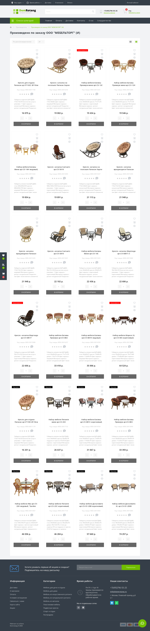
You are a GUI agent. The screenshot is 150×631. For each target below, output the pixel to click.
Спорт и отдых (49, 611)
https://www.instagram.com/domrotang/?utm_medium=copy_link (78, 607)
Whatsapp (116, 603)
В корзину (26, 124)
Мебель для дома (50, 591)
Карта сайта (15, 604)
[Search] (93, 11)
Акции (12, 608)
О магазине (59, 3)
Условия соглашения (18, 598)
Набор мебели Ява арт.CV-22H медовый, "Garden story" (26, 506)
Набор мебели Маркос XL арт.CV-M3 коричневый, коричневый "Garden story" (124, 337)
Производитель (21, 27)
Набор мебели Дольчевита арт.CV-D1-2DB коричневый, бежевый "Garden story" (91, 506)
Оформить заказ (134, 13)
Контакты (81, 20)
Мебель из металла (51, 601)
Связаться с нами (17, 601)
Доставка (48, 3)
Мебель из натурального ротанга (56, 598)
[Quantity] (26, 118)
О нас (91, 20)
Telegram (112, 603)
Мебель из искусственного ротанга (57, 594)
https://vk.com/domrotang (83, 607)
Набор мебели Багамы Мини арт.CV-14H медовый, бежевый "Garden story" (26, 169)
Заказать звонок (109, 13)
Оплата (69, 3)
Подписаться (130, 567)
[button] (3, 275)
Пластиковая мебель (51, 604)
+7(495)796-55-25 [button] (118, 587)
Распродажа (48, 615)
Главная (48, 20)
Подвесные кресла (50, 608)
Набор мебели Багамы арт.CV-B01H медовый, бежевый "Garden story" (91, 337)
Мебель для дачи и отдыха (54, 587)
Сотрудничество (104, 20)
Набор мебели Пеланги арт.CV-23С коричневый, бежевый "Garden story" (58, 506)
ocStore (21, 624)
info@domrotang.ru (118, 592)
